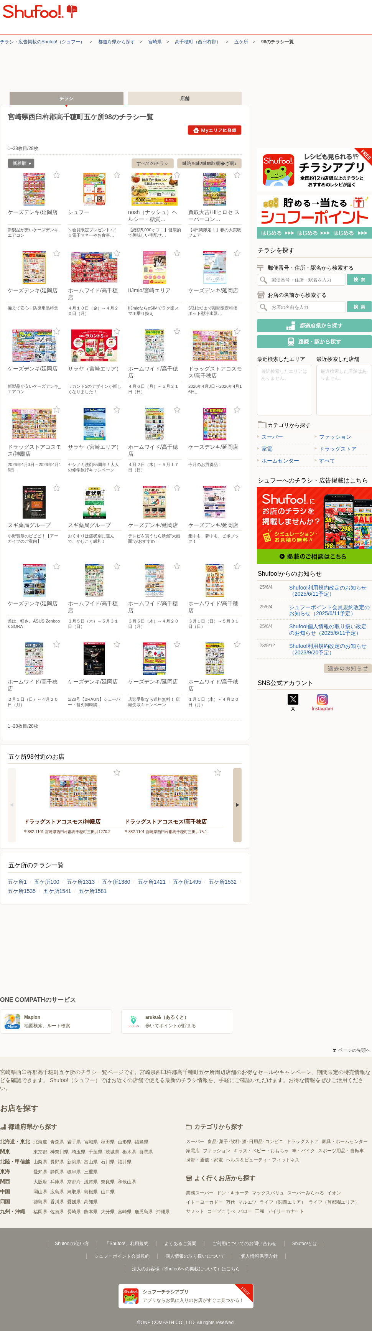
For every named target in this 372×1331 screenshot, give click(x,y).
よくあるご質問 (180, 1243)
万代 (230, 1202)
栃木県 (129, 1152)
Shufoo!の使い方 (72, 1243)
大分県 (108, 1211)
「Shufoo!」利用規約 (126, 1243)
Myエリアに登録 (215, 130)
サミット (195, 1211)
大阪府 (40, 1181)
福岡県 (40, 1211)
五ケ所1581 (93, 891)
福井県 (125, 1162)
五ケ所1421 (152, 882)
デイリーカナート (285, 1211)
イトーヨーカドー (204, 1202)
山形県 (125, 1142)
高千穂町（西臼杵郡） (198, 41)
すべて (324, 461)
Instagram (322, 703)
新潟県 (74, 1162)
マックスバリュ (268, 1193)
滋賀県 (91, 1181)
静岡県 (57, 1172)
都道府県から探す (116, 41)
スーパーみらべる (305, 1193)
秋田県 (108, 1142)
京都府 (74, 1181)
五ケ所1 (17, 882)
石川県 (108, 1162)
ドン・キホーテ (233, 1193)
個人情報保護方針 (259, 1256)
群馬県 (146, 1152)
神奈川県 (59, 1152)
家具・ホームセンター (345, 1141)
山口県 (108, 1191)
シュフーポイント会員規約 (122, 1256)
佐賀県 (57, 1211)
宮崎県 (155, 41)
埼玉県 (79, 1152)
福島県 (141, 1142)
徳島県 (40, 1201)
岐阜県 (74, 1172)
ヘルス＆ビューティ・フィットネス (263, 1160)
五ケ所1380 (116, 882)
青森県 (57, 1142)
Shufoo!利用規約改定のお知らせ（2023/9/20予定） (328, 649)
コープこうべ (221, 1211)
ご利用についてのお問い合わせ (244, 1243)
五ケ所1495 (187, 882)
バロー (245, 1211)
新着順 (19, 164)
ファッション (332, 437)
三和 (259, 1211)
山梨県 (40, 1162)
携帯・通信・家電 (204, 1160)
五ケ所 (241, 41)
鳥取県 (74, 1191)
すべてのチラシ (153, 163)
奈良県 (108, 1181)
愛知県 (40, 1172)
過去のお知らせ (348, 668)
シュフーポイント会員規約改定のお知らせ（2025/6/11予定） (329, 610)
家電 (264, 449)
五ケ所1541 (57, 891)
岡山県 (40, 1191)
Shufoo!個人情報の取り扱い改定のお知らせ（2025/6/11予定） (328, 629)
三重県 (91, 1172)
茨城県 (112, 1152)
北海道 (40, 1142)
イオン (334, 1193)
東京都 (40, 1152)
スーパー (270, 437)
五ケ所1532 (223, 882)
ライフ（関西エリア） (283, 1202)
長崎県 (74, 1211)
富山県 (91, 1162)
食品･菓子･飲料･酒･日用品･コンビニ (245, 1141)
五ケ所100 (46, 882)
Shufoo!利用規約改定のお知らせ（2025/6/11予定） (328, 591)
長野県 (57, 1162)
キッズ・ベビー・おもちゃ (261, 1150)
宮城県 (91, 1142)
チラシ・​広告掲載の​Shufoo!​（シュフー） (42, 41)
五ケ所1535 (22, 891)
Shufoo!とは (304, 1243)
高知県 (91, 1201)
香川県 (57, 1201)
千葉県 (95, 1152)
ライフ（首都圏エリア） (334, 1202)
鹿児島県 (144, 1211)
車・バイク (303, 1150)
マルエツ (247, 1202)
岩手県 (74, 1142)
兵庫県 (57, 1181)
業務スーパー (200, 1193)
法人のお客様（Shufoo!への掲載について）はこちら (186, 1269)
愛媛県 (74, 1201)
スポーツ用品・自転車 (341, 1150)
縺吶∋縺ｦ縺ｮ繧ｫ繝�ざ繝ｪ (209, 163)
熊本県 (91, 1211)
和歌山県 (127, 1181)
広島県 (57, 1191)
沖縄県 (163, 1211)
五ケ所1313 (81, 882)
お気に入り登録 (56, 175)
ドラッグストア (335, 449)
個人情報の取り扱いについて (195, 1256)
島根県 (91, 1191)
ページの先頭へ (351, 1050)
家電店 (193, 1150)
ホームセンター (278, 461)
